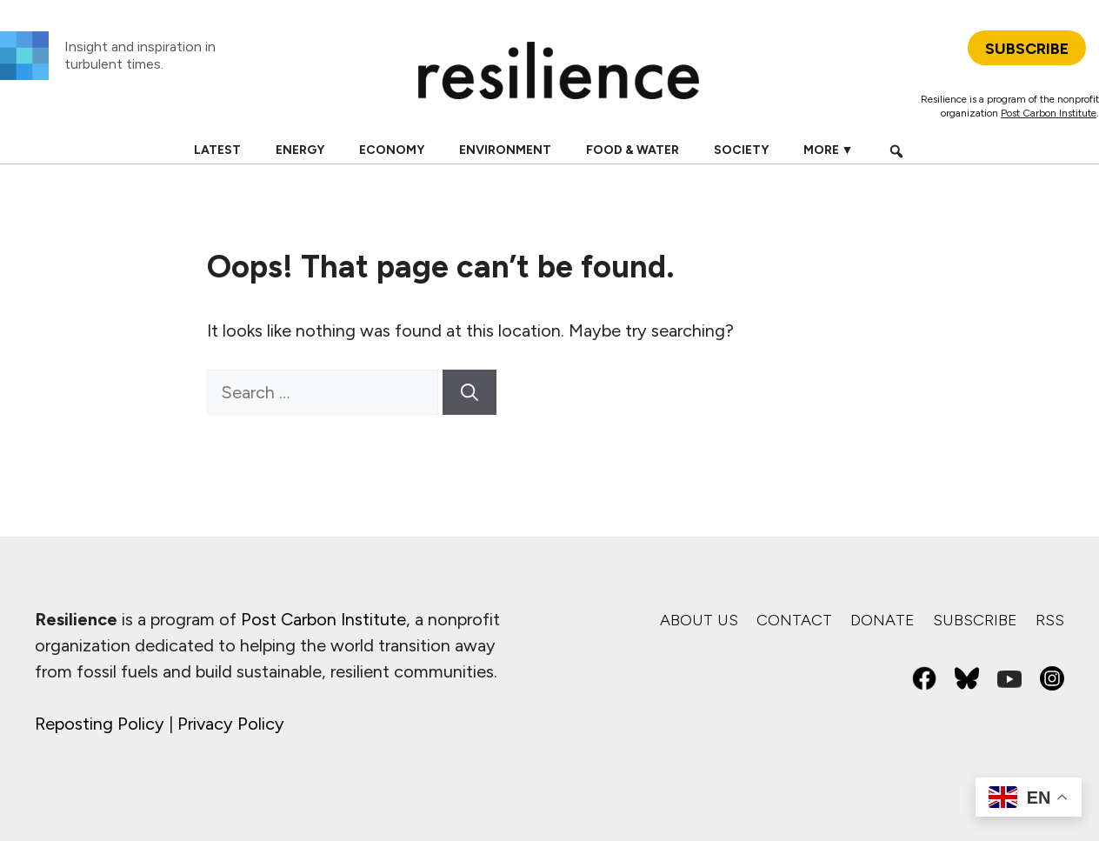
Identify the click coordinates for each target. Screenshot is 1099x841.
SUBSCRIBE (1027, 48)
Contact (794, 620)
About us (699, 620)
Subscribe (975, 620)
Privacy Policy (230, 723)
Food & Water (632, 150)
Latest (217, 150)
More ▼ (828, 150)
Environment (505, 150)
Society (741, 150)
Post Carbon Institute (1048, 113)
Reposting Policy (99, 723)
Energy (300, 150)
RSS (1050, 620)
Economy (391, 150)
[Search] (469, 392)
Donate (882, 620)
